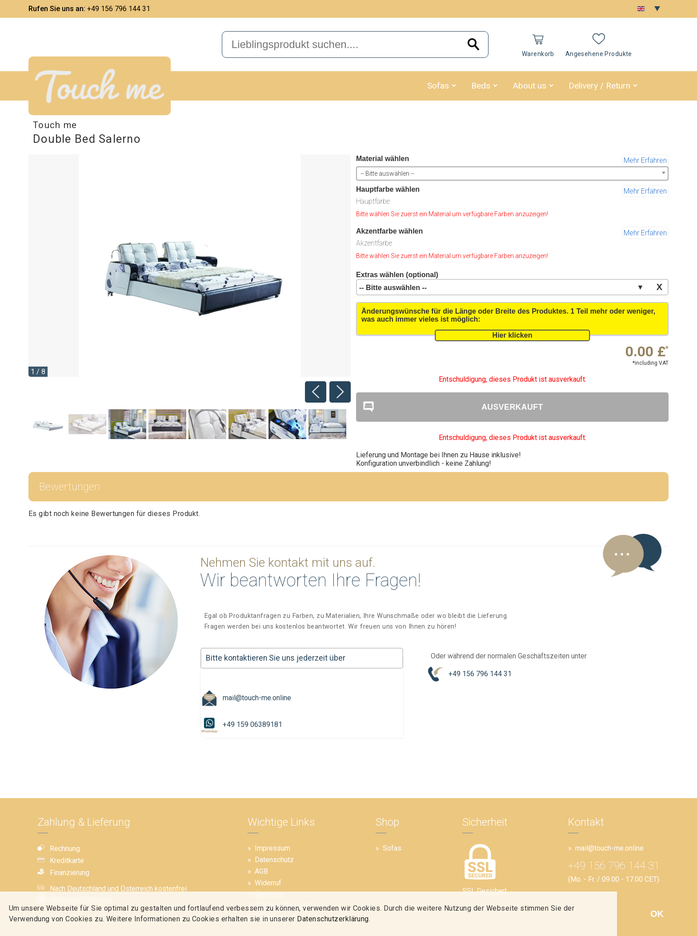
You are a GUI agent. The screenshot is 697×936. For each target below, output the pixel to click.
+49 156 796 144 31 (118, 8)
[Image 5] (247, 425)
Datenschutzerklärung (333, 919)
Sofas (438, 86)
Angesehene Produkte (598, 53)
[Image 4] (207, 425)
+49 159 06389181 (241, 725)
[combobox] (512, 173)
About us (529, 86)
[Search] (473, 45)
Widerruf (268, 883)
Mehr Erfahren (645, 160)
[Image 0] (47, 425)
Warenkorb (538, 53)
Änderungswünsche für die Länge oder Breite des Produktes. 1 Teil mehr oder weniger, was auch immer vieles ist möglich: (508, 315)
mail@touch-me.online (245, 698)
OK (657, 914)
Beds (480, 86)
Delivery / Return (599, 86)
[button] (454, 86)
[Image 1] (87, 425)
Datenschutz (274, 859)
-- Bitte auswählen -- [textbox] (387, 173)
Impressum (272, 848)
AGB (261, 871)
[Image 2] (127, 425)
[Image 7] (327, 425)
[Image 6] (287, 425)
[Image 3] (167, 425)
